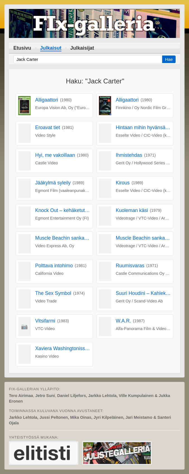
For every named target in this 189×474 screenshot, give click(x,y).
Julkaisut (50, 48)
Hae (169, 59)
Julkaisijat (82, 48)
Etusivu (22, 48)
